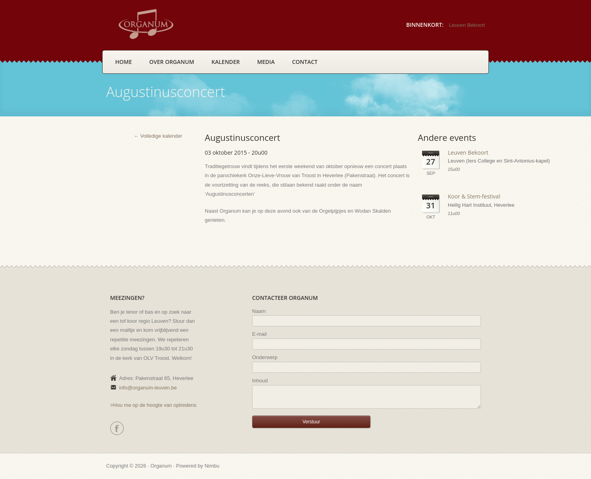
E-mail (259, 334)
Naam (259, 311)
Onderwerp (264, 357)
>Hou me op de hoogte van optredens (153, 405)
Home (123, 61)
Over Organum (171, 61)
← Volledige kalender (158, 136)
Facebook (116, 428)
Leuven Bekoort (467, 25)
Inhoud (260, 381)
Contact (305, 61)
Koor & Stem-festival (474, 196)
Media (266, 61)
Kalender (225, 61)
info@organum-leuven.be (148, 388)
